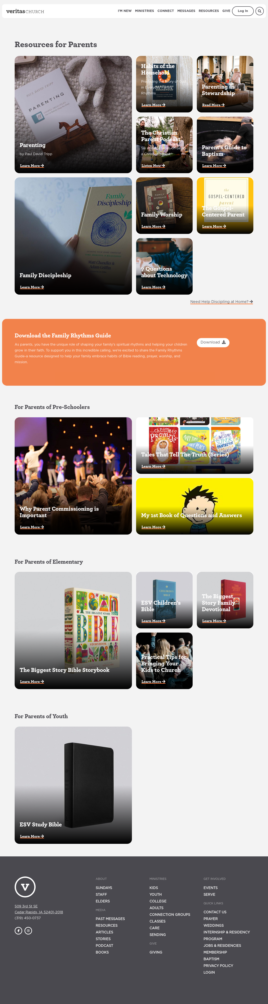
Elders (103, 901)
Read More (213, 105)
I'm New (125, 11)
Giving (155, 952)
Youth (155, 894)
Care (154, 928)
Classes (157, 921)
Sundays (104, 888)
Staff (101, 894)
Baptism (211, 959)
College (157, 901)
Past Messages (110, 919)
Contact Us (215, 912)
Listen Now (153, 165)
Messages (186, 11)
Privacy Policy (218, 966)
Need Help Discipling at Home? (221, 302)
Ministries (144, 11)
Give (226, 11)
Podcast (104, 945)
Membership (215, 952)
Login (209, 972)
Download (213, 361)
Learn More (32, 165)
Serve (209, 894)
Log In (243, 11)
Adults (156, 908)
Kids (153, 888)
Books (102, 952)
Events (211, 888)
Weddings (214, 925)
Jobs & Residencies (222, 945)
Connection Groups (169, 914)
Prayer (211, 919)
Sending (157, 935)
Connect (165, 11)
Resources (209, 11)
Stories (103, 939)
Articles (104, 932)
